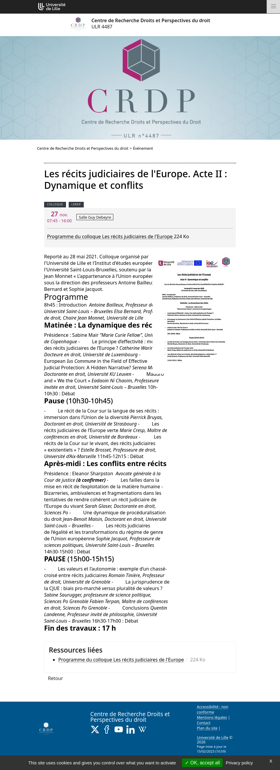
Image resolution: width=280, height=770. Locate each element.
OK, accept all (202, 762)
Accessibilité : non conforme (212, 709)
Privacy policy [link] (239, 762)
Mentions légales (212, 717)
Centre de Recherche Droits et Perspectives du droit (82, 148)
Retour (55, 678)
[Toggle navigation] (273, 6)
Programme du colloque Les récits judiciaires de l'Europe (110, 236)
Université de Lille (212, 737)
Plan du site (207, 728)
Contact (203, 722)
